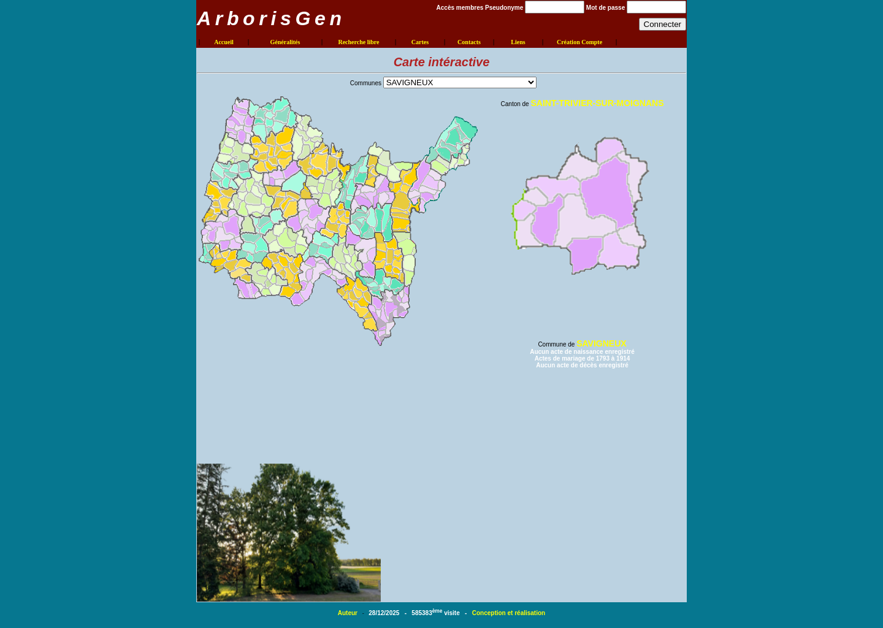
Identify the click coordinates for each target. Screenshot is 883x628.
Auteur (348, 613)
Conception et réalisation (508, 613)
